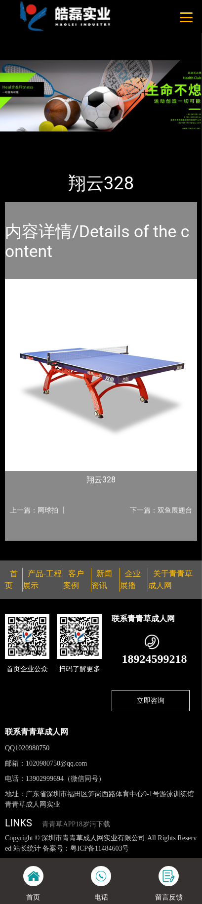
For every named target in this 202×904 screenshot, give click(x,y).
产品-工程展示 (61, 138)
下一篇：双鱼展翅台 (161, 510)
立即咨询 (150, 700)
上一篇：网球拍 (34, 510)
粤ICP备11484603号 (99, 848)
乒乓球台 (108, 138)
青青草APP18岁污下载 (76, 824)
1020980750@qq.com (56, 763)
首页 (21, 138)
